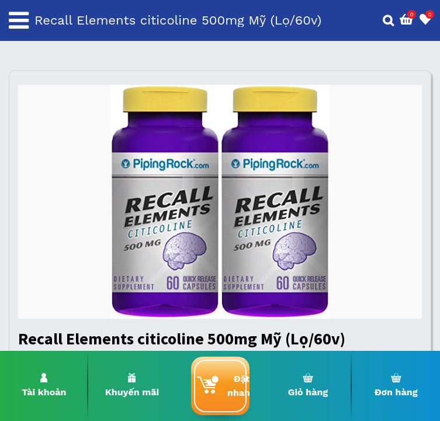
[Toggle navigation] (19, 20)
